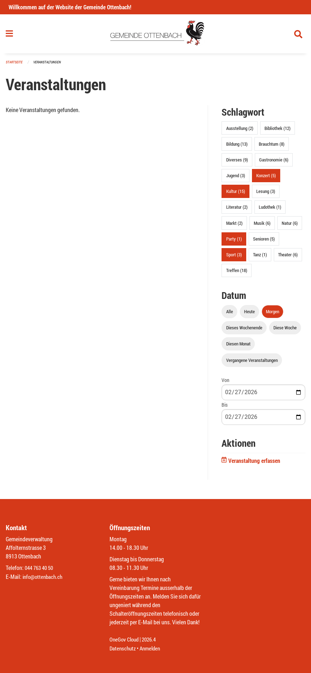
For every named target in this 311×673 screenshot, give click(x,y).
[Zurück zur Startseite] (155, 35)
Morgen (272, 313)
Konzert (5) (266, 177)
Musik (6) (262, 225)
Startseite (15, 64)
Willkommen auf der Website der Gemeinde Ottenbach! (70, 7)
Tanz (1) (260, 257)
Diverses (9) (237, 162)
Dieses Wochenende (244, 330)
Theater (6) (288, 257)
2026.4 (152, 640)
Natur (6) (290, 225)
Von (225, 382)
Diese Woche (285, 330)
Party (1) (234, 241)
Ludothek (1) (270, 209)
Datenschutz (123, 648)
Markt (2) (234, 225)
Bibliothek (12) (277, 130)
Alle (229, 313)
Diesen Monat (238, 346)
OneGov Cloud (125, 640)
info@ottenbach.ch (44, 577)
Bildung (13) (237, 146)
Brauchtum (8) (272, 146)
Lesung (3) (265, 194)
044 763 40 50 (41, 568)
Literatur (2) (237, 209)
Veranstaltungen (50, 64)
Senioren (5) (264, 241)
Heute (249, 313)
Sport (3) (234, 257)
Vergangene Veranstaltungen (252, 362)
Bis (225, 406)
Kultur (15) (235, 194)
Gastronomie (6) (273, 162)
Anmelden (152, 648)
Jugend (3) (235, 177)
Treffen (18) (236, 273)
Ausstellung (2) (239, 130)
